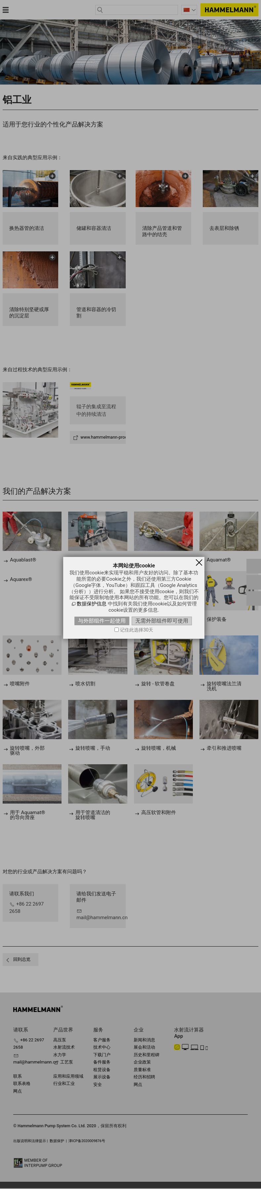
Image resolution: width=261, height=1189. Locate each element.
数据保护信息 (92, 604)
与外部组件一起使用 (102, 621)
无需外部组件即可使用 (161, 621)
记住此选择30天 (136, 630)
